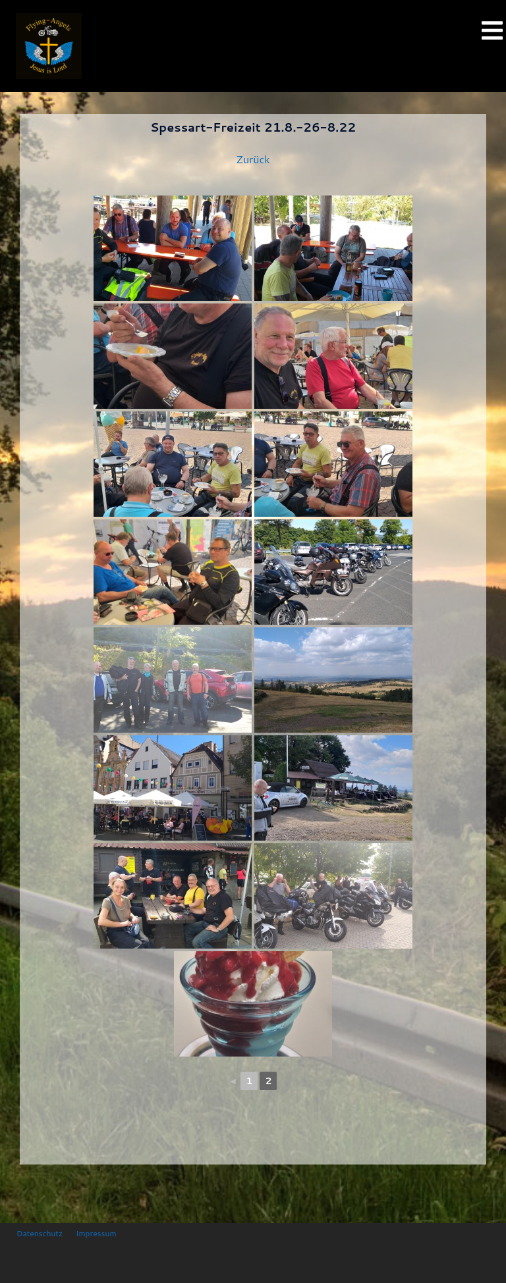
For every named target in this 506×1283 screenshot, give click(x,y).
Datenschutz (39, 1233)
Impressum (96, 1233)
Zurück (252, 159)
